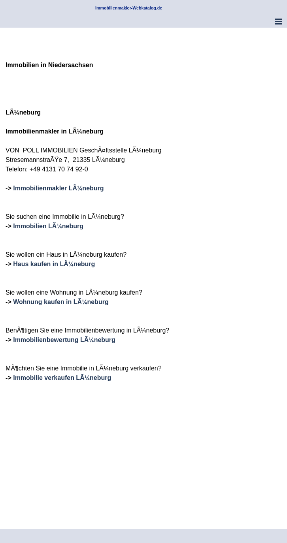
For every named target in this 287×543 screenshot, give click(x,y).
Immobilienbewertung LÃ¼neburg (64, 339)
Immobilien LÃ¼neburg (48, 226)
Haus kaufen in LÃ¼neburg (54, 264)
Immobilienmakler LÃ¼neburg (58, 188)
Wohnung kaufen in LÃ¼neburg (60, 302)
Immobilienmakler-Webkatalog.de (128, 8)
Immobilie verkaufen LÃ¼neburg (62, 377)
